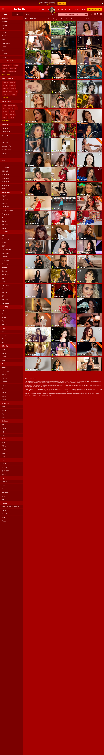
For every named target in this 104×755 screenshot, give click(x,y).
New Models (49, 9)
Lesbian (4, 54)
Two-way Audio (6, 149)
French (4, 321)
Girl (3, 29)
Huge (3, 417)
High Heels (5, 274)
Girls (5, 14)
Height (12, 460)
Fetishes (12, 232)
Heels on (13, 88)
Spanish (4, 310)
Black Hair (5, 482)
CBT (3, 246)
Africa (4, 521)
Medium (4, 449)
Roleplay (4, 289)
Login (83, 9)
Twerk (4, 228)
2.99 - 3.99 (5, 178)
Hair (12, 478)
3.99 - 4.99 (5, 182)
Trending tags (12, 101)
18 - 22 (4, 332)
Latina (4, 357)
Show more (6, 74)
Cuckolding (5, 253)
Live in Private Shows (12, 61)
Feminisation (6, 260)
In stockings (6, 94)
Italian (4, 317)
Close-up (12, 85)
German (11, 117)
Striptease (5, 224)
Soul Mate (5, 36)
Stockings (5, 385)
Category (12, 18)
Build (12, 439)
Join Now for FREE (94, 9)
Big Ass (12, 114)
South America (6, 514)
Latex (3, 282)
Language (12, 307)
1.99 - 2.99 (5, 174)
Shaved (4, 382)
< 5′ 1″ (4, 464)
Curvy (4, 453)
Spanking (5, 299)
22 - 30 (4, 335)
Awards (52, 9)
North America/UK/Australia (10, 506)
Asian (4, 105)
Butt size (12, 421)
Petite (4, 367)
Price (12, 160)
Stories (4, 153)
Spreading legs (7, 91)
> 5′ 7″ (4, 474)
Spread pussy (7, 65)
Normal (4, 410)
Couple (4, 57)
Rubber (4, 399)
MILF (4, 108)
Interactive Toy (6, 146)
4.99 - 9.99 (5, 185)
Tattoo (14, 94)
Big (3, 414)
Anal (4, 71)
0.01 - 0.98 (5, 167)
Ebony (4, 353)
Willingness (12, 192)
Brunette (4, 489)
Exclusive (5, 21)
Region (12, 503)
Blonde (4, 485)
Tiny (3, 407)
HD (3, 157)
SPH (3, 296)
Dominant (5, 257)
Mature (4, 39)
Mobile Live (5, 139)
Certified (4, 25)
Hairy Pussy (12, 105)
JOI (3, 278)
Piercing (4, 378)
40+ (3, 342)
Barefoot (5, 88)
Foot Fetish (5, 267)
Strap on (5, 114)
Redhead (5, 492)
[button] (94, 14)
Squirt (12, 111)
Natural (4, 374)
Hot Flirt (4, 32)
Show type (12, 124)
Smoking (4, 292)
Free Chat (5, 128)
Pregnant (5, 111)
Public (4, 117)
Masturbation (12, 71)
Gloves (4, 392)
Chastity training (7, 249)
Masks (4, 396)
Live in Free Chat (12, 78)
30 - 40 (4, 339)
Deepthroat (5, 207)
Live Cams (42, 9)
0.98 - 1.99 (5, 171)
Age (12, 328)
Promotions (54, 9)
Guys (17, 14)
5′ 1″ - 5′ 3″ (5, 467)
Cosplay (4, 203)
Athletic (4, 446)
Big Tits (10, 108)
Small (3, 424)
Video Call (5, 135)
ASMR (4, 196)
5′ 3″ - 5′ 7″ (5, 471)
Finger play (13, 68)
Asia (3, 517)
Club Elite (58, 9)
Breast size (12, 403)
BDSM (4, 242)
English (4, 324)
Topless (15, 65)
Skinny (4, 442)
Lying (15, 91)
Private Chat (6, 132)
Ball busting (5, 239)
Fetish (4, 46)
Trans (3, 50)
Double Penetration (8, 210)
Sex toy (5, 68)
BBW (3, 457)
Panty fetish (5, 285)
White (4, 360)
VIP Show (5, 142)
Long (3, 496)
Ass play (5, 82)
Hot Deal (4, 164)
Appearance (12, 364)
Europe (4, 510)
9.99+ (3, 189)
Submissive (5, 303)
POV (3, 217)
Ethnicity (12, 346)
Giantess (4, 271)
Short (3, 499)
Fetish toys (5, 264)
